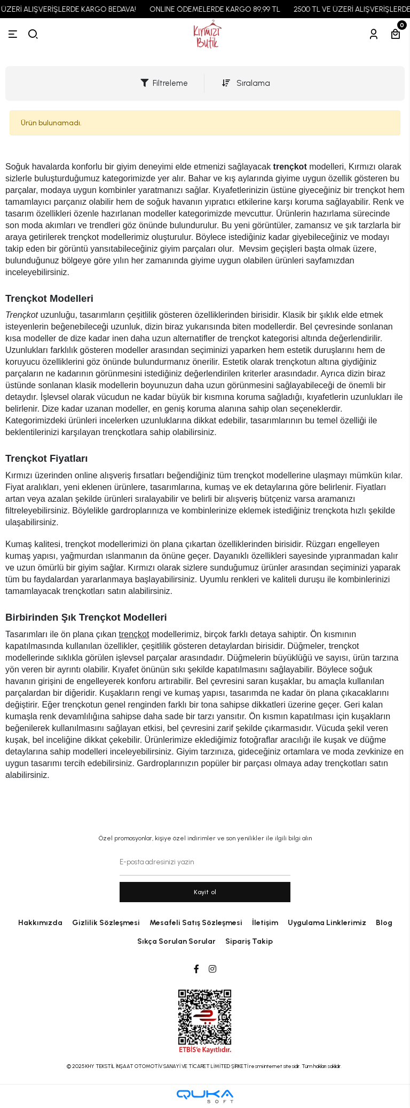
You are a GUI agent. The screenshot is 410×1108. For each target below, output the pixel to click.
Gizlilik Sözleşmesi (106, 922)
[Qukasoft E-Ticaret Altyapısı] (205, 1096)
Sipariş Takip (249, 941)
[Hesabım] (374, 34)
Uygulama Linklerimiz (327, 922)
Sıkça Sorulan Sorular (176, 941)
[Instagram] (212, 969)
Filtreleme (164, 83)
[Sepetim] (395, 34)
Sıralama (246, 83)
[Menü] (13, 34)
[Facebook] (196, 969)
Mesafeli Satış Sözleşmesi (195, 922)
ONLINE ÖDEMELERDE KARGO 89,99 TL (221, 9)
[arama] (33, 34)
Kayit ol (205, 892)
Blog (384, 922)
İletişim (265, 922)
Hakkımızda (40, 922)
